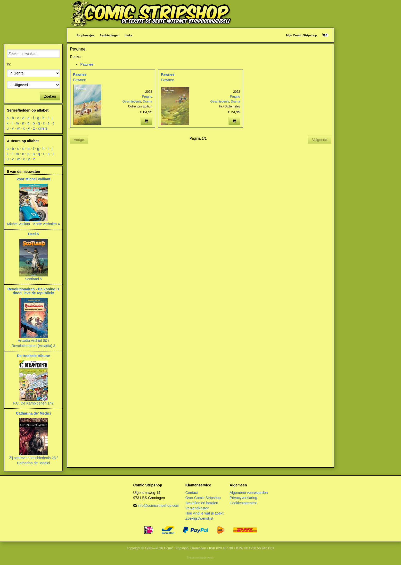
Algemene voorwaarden (249, 493)
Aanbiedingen (109, 35)
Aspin (210, 557)
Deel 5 (33, 234)
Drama (147, 101)
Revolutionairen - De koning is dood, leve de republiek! (33, 291)
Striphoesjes (85, 35)
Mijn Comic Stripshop (301, 35)
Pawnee (86, 64)
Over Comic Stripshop (203, 498)
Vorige (79, 140)
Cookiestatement (243, 503)
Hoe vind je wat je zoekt (204, 513)
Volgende (319, 140)
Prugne (147, 96)
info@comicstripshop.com (158, 505)
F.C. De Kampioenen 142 (33, 403)
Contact (191, 493)
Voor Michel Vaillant (33, 179)
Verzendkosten (197, 508)
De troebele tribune (33, 356)
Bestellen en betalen (201, 503)
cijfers (42, 128)
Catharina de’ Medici (33, 413)
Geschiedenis (131, 101)
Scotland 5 (33, 279)
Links (128, 35)
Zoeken (50, 96)
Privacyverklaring (243, 498)
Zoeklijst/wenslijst (199, 518)
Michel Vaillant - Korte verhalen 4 (33, 224)
